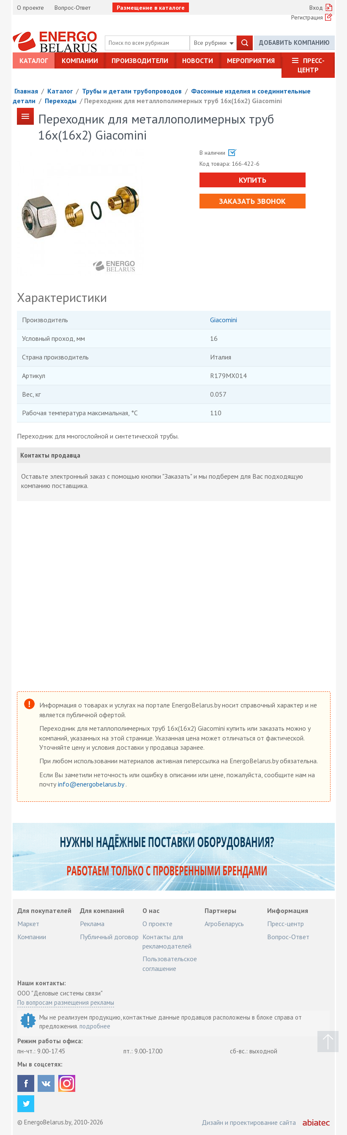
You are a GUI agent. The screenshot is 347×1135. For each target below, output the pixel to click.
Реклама (92, 923)
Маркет (28, 923)
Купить (252, 180)
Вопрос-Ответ (72, 7)
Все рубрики (214, 43)
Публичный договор (109, 936)
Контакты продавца (50, 455)
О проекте (30, 7)
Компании (80, 60)
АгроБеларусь (224, 923)
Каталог (33, 60)
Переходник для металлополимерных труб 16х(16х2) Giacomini (183, 100)
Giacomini (223, 319)
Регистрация (307, 17)
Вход (316, 7)
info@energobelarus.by (92, 784)
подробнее (94, 1026)
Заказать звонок (252, 201)
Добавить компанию (294, 42)
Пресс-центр (311, 65)
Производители (140, 60)
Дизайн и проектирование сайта (249, 1122)
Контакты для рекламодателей (166, 941)
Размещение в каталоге (151, 7)
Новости (197, 60)
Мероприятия (251, 60)
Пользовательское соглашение (169, 963)
